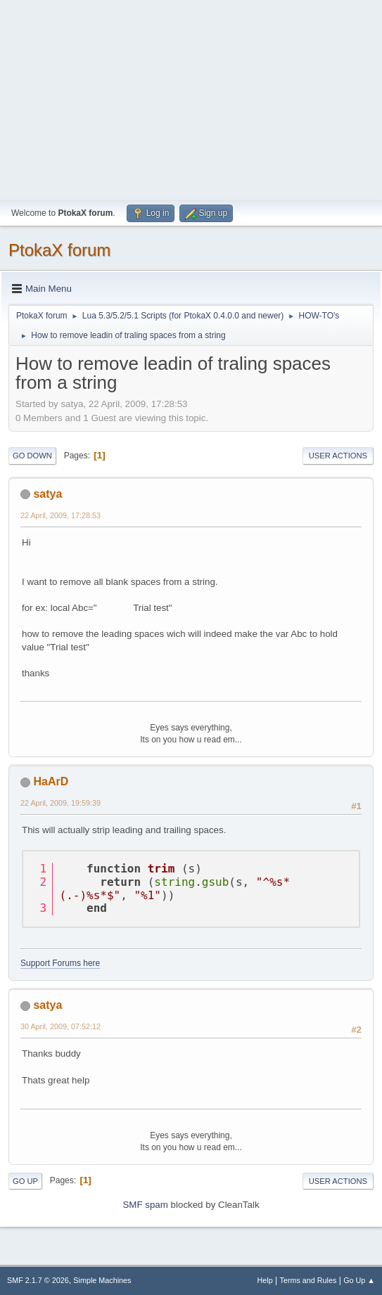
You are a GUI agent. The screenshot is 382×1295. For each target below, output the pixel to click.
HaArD (50, 781)
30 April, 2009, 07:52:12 (60, 1026)
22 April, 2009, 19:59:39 (60, 803)
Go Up (25, 1181)
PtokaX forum (59, 249)
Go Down (32, 455)
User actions (338, 455)
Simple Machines (102, 1280)
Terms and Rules (308, 1280)
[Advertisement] (191, 98)
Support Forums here (60, 963)
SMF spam (144, 1204)
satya (47, 494)
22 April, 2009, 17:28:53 (60, 515)
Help (265, 1280)
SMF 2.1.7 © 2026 (38, 1280)
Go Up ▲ (359, 1280)
